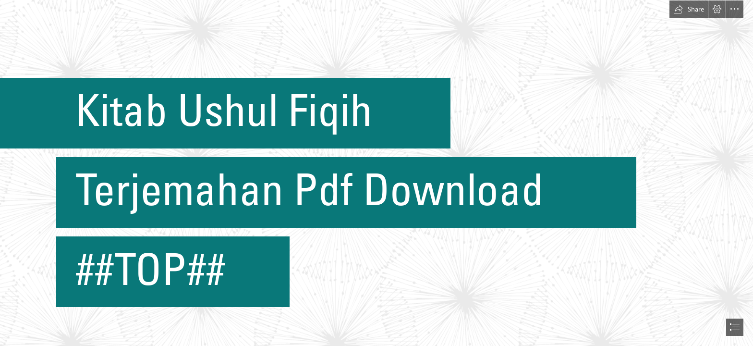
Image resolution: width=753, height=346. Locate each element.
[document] (376, 173)
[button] (688, 9)
